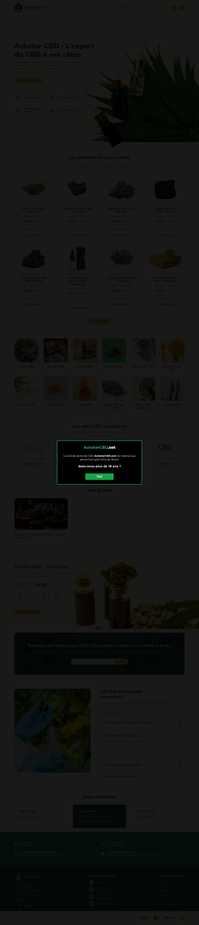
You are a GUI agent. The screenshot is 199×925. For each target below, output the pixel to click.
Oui (99, 476)
